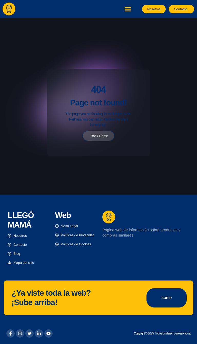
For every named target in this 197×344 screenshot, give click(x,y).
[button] (128, 9)
